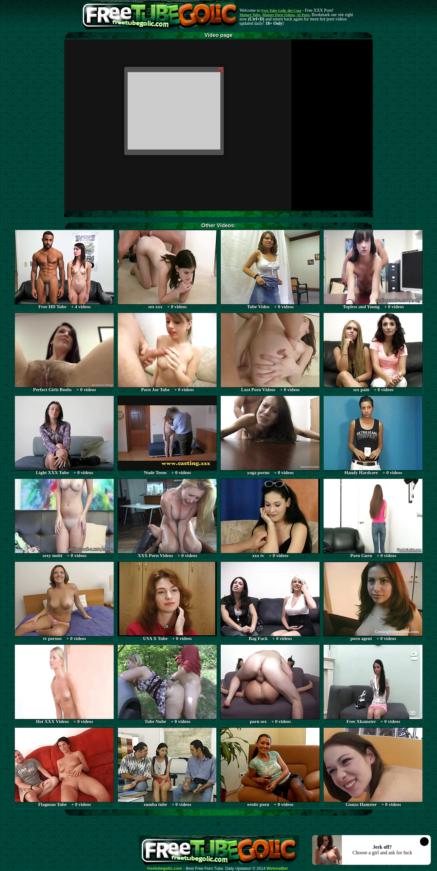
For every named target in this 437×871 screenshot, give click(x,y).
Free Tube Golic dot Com (281, 10)
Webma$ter (277, 868)
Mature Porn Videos (278, 15)
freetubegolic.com (164, 868)
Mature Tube (250, 15)
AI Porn (303, 15)
